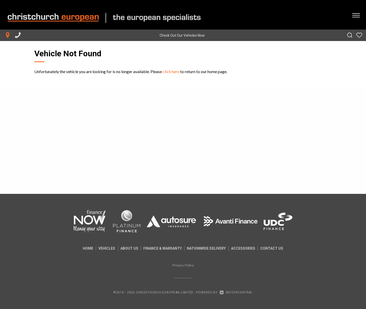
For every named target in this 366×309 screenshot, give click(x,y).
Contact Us (274, 248)
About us (128, 248)
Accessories (245, 248)
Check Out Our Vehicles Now (182, 35)
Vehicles (105, 248)
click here (171, 71)
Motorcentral (236, 292)
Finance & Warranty (162, 248)
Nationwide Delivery (207, 248)
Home (85, 248)
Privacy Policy (183, 265)
